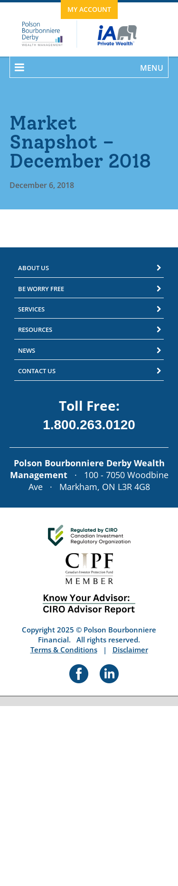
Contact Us (37, 371)
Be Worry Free (41, 288)
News (26, 350)
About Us (33, 268)
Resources (35, 329)
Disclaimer (130, 649)
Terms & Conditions (63, 649)
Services (31, 309)
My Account (89, 9)
